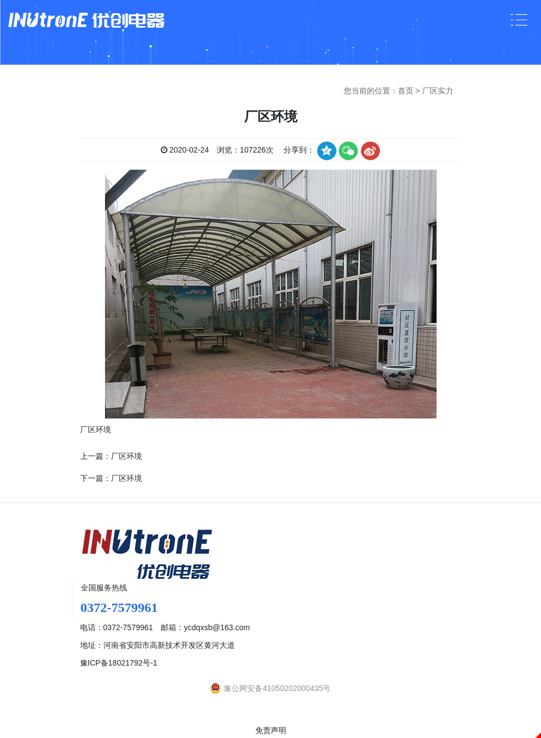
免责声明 (270, 730)
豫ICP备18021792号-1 (118, 662)
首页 (405, 90)
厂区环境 (126, 456)
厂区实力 (437, 90)
